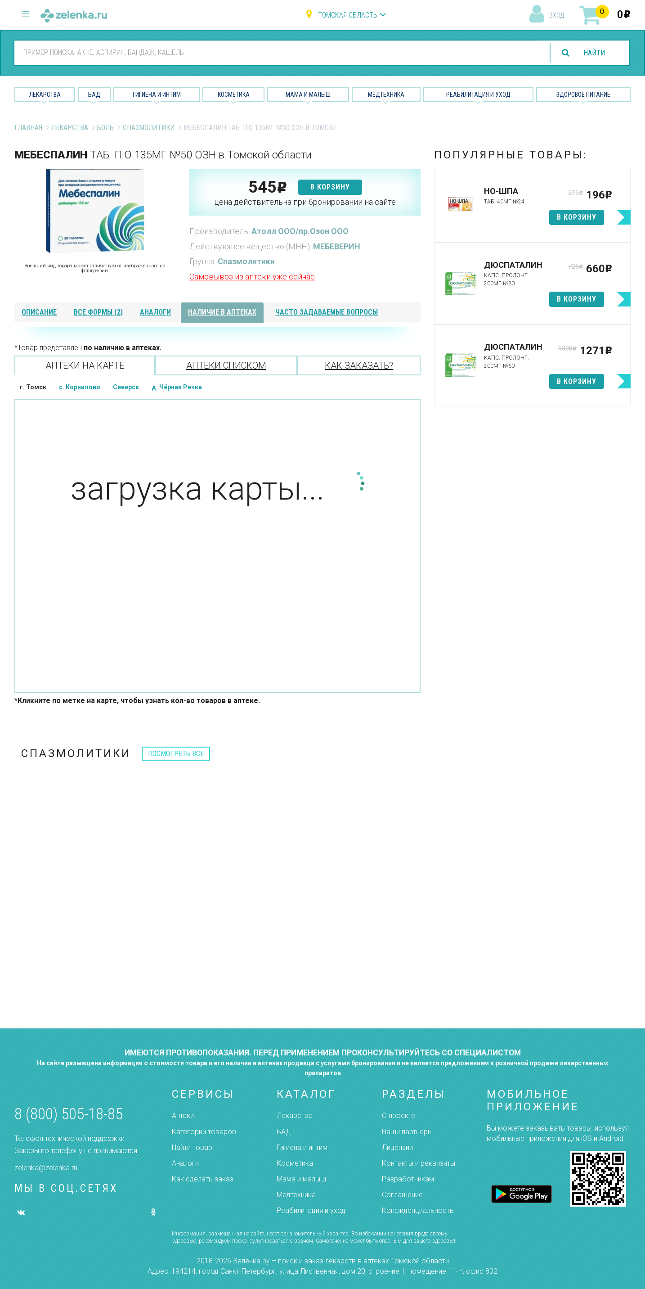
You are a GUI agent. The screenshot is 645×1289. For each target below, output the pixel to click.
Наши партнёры (407, 1131)
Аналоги (185, 1163)
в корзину (330, 187)
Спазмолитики (149, 127)
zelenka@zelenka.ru (45, 1167)
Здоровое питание (583, 94)
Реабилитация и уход (478, 94)
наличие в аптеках (222, 312)
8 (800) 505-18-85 (68, 1114)
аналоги (155, 312)
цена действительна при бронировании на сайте (305, 202)
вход (556, 15)
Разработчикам (408, 1179)
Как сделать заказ (202, 1179)
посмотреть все (176, 753)
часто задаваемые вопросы (326, 312)
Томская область (347, 15)
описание (39, 312)
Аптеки (183, 1115)
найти (594, 53)
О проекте (398, 1115)
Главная (28, 127)
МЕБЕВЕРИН (336, 246)
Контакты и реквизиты (418, 1163)
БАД (94, 94)
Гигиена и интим (302, 1147)
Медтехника (386, 94)
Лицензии (397, 1147)
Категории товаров (204, 1131)
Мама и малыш (308, 94)
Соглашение (402, 1194)
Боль (105, 127)
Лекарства (45, 94)
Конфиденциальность (418, 1210)
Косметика (234, 94)
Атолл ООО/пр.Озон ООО (300, 231)
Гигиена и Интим (157, 94)
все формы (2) (98, 312)
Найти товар (192, 1147)
